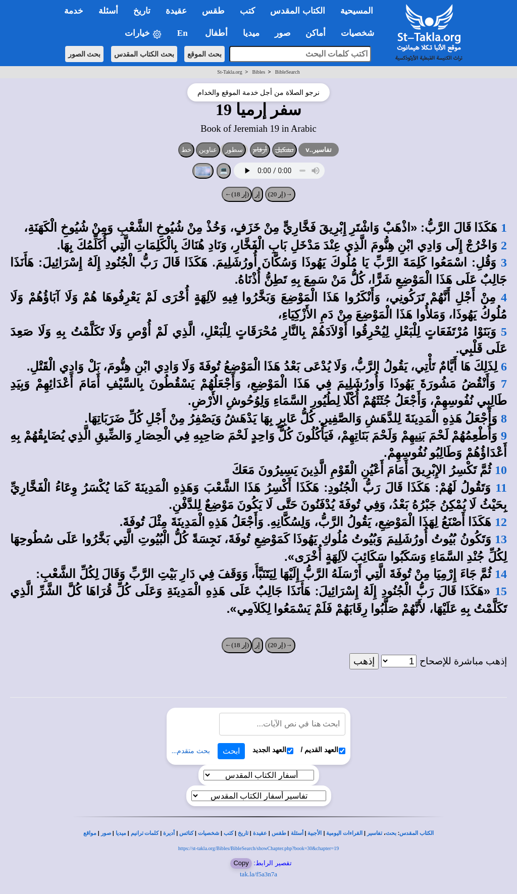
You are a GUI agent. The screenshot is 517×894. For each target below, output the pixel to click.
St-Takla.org (229, 72)
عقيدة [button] (176, 11)
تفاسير (374, 833)
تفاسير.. (318, 149)
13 (501, 539)
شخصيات (208, 833)
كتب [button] (247, 11)
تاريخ (243, 833)
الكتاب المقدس (416, 833)
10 (501, 470)
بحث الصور (84, 54)
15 (501, 591)
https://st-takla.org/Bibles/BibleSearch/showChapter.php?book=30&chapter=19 (258, 848)
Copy (240, 863)
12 (501, 522)
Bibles (258, 72)
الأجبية (314, 833)
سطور (234, 149)
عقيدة (260, 833)
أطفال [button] (216, 33)
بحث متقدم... (191, 751)
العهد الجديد (272, 750)
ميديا (121, 833)
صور (106, 833)
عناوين (208, 149)
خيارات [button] (143, 33)
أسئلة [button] (108, 11)
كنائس (186, 833)
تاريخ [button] (141, 11)
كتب (228, 833)
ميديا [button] (251, 33)
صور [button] (282, 33)
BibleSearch (287, 72)
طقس (279, 833)
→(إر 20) (280, 194)
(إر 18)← (237, 194)
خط (186, 149)
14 (501, 574)
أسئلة (297, 833)
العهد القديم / (323, 750)
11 (501, 487)
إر (257, 194)
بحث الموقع (204, 54)
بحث (391, 833)
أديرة (169, 833)
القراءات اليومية (344, 833)
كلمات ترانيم (145, 833)
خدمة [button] (73, 11)
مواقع (89, 833)
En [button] (183, 33)
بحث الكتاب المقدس (144, 54)
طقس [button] (213, 11)
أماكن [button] (315, 33)
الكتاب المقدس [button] (297, 11)
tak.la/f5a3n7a (258, 874)
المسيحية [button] (356, 11)
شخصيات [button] (361, 33)
